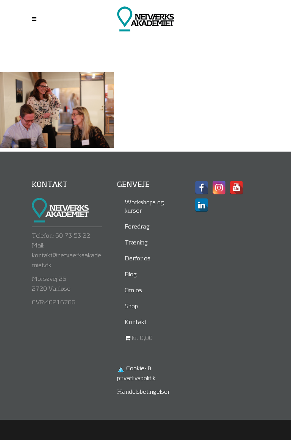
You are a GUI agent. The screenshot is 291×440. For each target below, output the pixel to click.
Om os (133, 289)
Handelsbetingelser (143, 391)
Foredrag (137, 226)
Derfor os (137, 257)
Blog (131, 273)
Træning (136, 242)
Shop (131, 305)
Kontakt (136, 321)
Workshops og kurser (144, 206)
